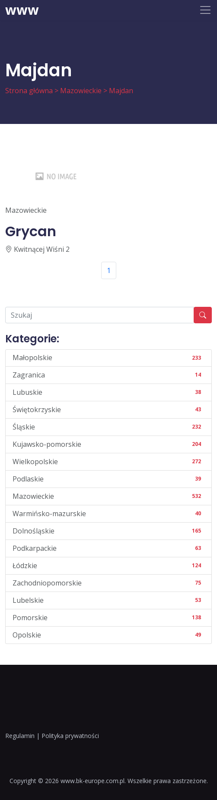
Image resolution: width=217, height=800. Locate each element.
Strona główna (29, 90)
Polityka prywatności (70, 736)
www (22, 10)
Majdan (121, 90)
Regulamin (20, 736)
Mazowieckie (81, 90)
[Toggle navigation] (205, 9)
